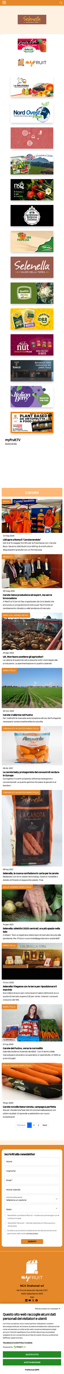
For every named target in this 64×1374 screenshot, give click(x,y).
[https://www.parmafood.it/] (32, 321)
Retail (6, 501)
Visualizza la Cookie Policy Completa (17, 1343)
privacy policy (32, 1233)
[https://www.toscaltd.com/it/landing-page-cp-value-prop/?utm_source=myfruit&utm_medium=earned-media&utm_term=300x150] (32, 373)
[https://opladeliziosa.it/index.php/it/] (32, 88)
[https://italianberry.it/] (32, 399)
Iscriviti (32, 1241)
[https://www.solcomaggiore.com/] (32, 140)
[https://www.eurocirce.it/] (32, 166)
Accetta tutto (32, 1354)
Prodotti (8, 556)
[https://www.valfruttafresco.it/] (32, 244)
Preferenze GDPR (32, 1370)
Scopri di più (11, 443)
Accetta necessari (32, 1362)
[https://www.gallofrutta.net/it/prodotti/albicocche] (32, 46)
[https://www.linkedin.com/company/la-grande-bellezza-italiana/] (32, 218)
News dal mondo (12, 615)
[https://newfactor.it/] (32, 347)
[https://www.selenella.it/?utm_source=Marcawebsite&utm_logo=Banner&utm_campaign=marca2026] (32, 270)
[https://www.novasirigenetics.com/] (32, 192)
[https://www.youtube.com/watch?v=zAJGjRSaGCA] (32, 425)
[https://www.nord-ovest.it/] (32, 114)
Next (45, 1125)
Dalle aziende (10, 887)
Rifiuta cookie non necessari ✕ (47, 1308)
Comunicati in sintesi (14, 728)
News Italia (9, 670)
